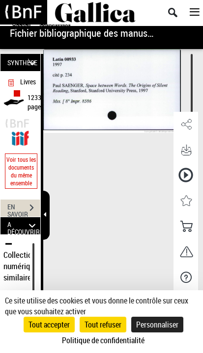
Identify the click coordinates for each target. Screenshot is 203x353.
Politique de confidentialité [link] (103, 340)
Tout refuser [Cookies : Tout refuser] (103, 324)
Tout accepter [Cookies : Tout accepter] (49, 324)
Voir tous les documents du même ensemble (21, 171)
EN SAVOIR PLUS (23, 209)
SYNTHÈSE (23, 62)
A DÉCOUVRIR (23, 225)
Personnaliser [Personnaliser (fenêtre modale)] (157, 324)
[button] (186, 124)
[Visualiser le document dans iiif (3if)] (20, 137)
